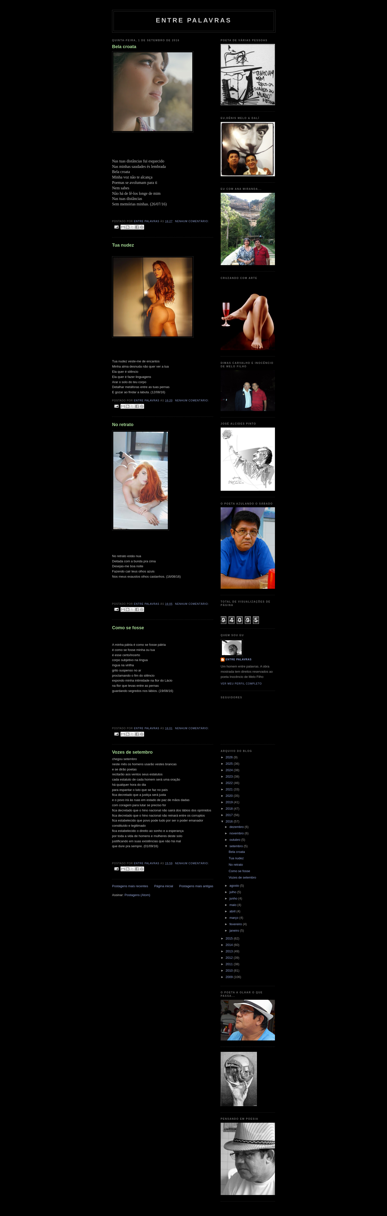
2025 (230, 763)
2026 (230, 757)
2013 (230, 951)
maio (233, 905)
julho (233, 892)
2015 (230, 938)
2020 (230, 796)
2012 (230, 958)
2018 (230, 808)
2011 (230, 964)
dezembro (237, 827)
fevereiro (236, 924)
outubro (235, 840)
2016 (230, 821)
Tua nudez (123, 245)
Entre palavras (194, 20)
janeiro (235, 930)
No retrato (123, 424)
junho (234, 898)
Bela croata (124, 46)
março (234, 918)
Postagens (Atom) (137, 895)
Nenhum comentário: (192, 221)
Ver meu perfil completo (241, 683)
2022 (230, 783)
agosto (235, 885)
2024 (230, 770)
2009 (230, 977)
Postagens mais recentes (130, 886)
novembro (237, 833)
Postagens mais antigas (196, 886)
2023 (230, 776)
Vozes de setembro (132, 752)
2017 (230, 815)
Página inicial (163, 886)
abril (233, 911)
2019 (230, 802)
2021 (230, 789)
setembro (237, 846)
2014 (230, 945)
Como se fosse (128, 627)
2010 (230, 970)
